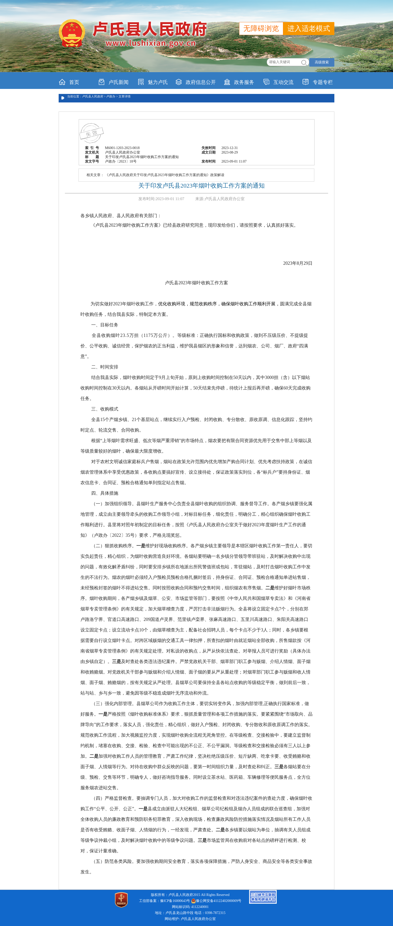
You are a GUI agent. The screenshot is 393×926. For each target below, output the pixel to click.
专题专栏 (318, 82)
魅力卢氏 (153, 82)
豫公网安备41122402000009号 (216, 900)
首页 (69, 82)
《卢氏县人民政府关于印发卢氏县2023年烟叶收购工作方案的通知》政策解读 (164, 175)
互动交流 (278, 82)
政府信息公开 (195, 82)
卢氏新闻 (113, 82)
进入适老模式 (308, 28)
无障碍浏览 (261, 28)
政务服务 (239, 82)
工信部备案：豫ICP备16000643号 (164, 901)
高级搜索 (322, 62)
